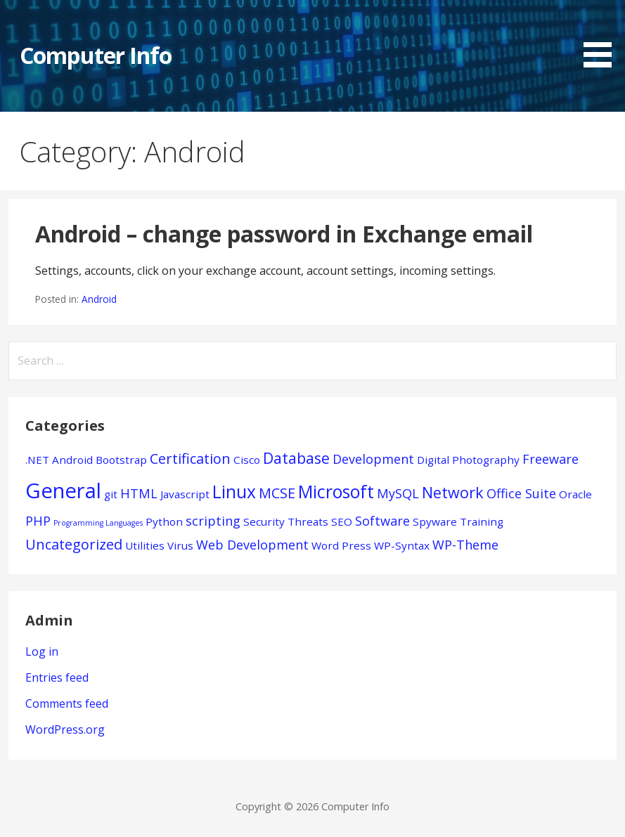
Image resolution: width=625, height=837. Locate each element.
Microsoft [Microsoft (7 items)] (336, 491)
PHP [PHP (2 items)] (38, 520)
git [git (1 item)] (110, 494)
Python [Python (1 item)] (164, 521)
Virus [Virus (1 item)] (180, 545)
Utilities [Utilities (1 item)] (145, 545)
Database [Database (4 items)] (296, 458)
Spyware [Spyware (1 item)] (435, 521)
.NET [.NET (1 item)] (37, 460)
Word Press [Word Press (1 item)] (341, 545)
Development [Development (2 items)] (373, 458)
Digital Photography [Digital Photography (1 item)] (468, 460)
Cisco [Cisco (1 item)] (246, 460)
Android (99, 299)
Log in (41, 651)
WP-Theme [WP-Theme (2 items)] (465, 544)
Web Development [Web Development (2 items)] (252, 544)
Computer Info (96, 55)
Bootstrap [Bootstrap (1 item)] (121, 460)
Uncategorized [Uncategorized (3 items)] (73, 544)
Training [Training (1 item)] (481, 521)
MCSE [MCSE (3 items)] (277, 493)
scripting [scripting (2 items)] (213, 520)
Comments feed (66, 703)
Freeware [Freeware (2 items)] (550, 458)
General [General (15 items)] (63, 490)
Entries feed (57, 677)
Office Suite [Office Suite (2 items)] (521, 493)
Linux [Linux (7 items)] (234, 491)
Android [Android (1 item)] (72, 460)
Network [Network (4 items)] (453, 492)
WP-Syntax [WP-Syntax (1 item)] (402, 545)
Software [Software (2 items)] (382, 520)
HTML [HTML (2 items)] (138, 493)
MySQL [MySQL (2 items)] (398, 493)
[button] (602, 36)
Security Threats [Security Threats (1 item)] (285, 521)
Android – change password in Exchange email (284, 234)
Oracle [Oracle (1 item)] (575, 494)
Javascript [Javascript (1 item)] (185, 494)
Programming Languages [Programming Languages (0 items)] (98, 523)
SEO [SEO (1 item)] (341, 521)
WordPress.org (65, 729)
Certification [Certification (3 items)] (190, 458)
